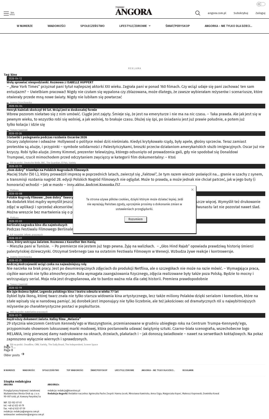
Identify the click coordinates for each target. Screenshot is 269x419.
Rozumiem (135, 219)
